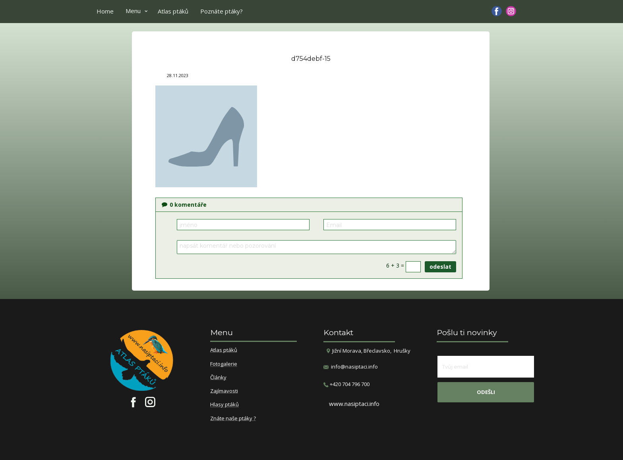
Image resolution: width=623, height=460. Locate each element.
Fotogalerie (223, 364)
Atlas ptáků (173, 11)
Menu (133, 11)
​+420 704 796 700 (346, 384)
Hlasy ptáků (224, 404)
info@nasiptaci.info (354, 366)
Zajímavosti (224, 391)
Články (218, 377)
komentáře (184, 204)
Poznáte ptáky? (221, 11)
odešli (486, 392)
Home (105, 11)
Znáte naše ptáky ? (233, 418)
